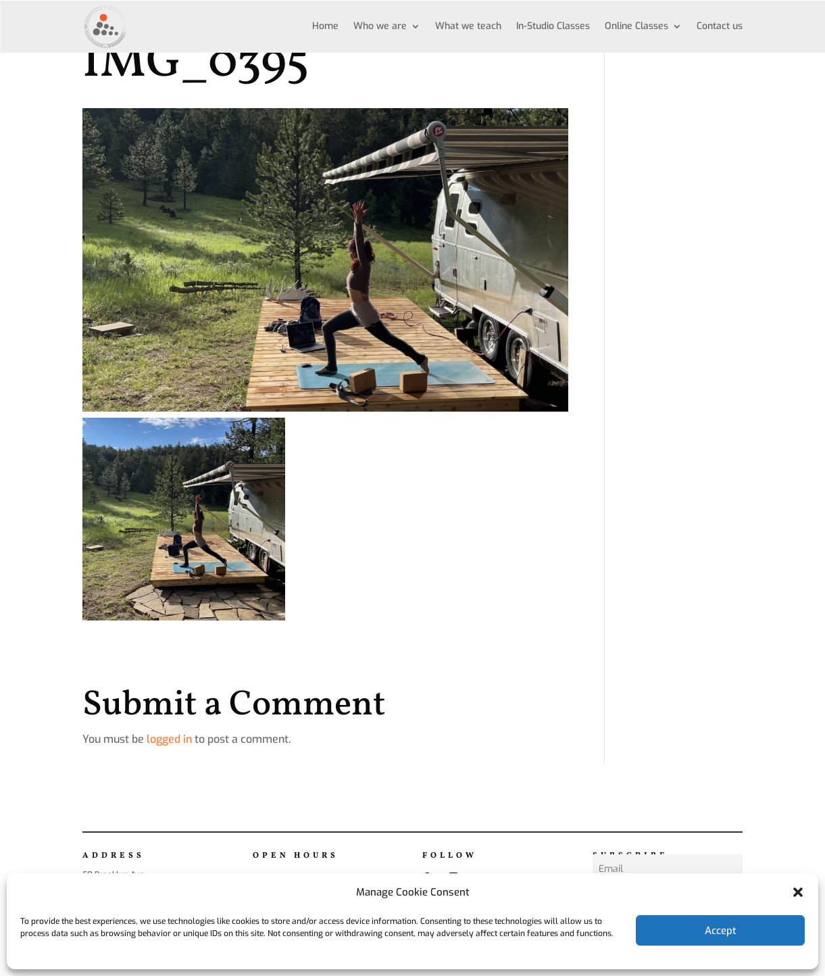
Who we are (380, 26)
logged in (169, 739)
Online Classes (636, 26)
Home (325, 26)
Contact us (720, 26)
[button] (798, 892)
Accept (720, 930)
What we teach (468, 26)
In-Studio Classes (553, 26)
